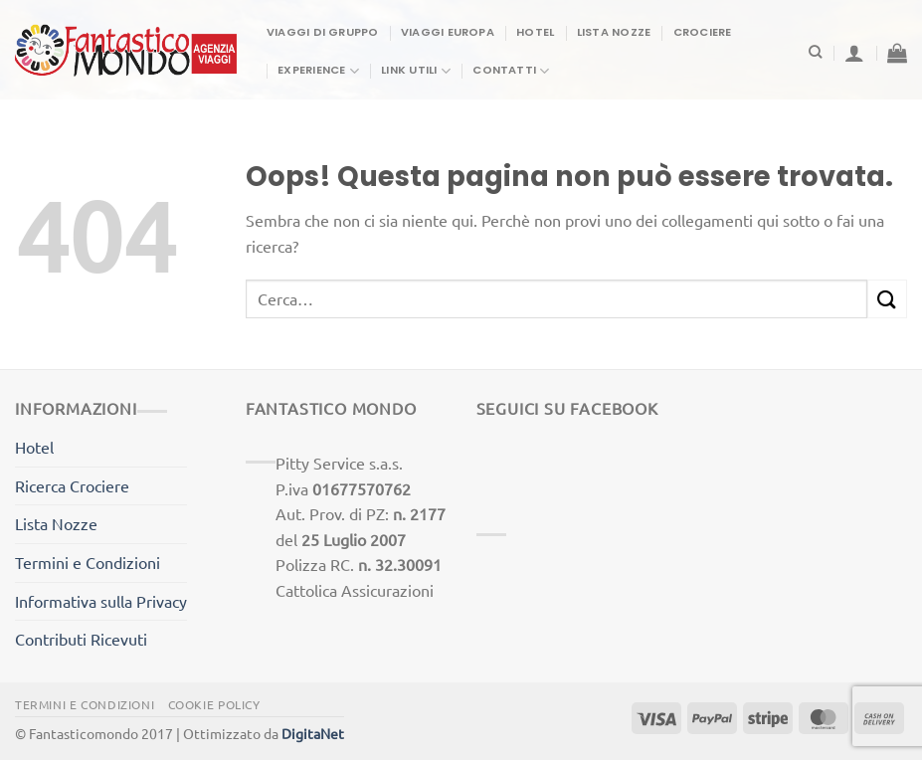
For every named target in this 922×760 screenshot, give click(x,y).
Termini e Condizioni (87, 562)
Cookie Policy (214, 704)
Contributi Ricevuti (81, 639)
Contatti (510, 71)
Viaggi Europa (447, 32)
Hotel (535, 32)
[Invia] (887, 299)
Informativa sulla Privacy (101, 601)
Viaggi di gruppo (323, 32)
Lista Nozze (613, 32)
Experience (318, 71)
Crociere (702, 32)
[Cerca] (815, 52)
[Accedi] (854, 53)
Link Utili (416, 71)
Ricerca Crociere (72, 485)
